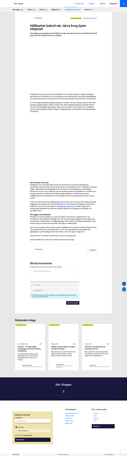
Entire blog (21, 427)
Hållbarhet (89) (69, 416)
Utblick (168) (68, 423)
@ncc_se (96, 418)
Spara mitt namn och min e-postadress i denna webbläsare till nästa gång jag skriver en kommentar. (54, 296)
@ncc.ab (96, 413)
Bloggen (91, 3)
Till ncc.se (96, 426)
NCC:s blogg (18, 4)
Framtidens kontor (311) (72, 413)
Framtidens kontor (76, 18)
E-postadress (18, 418)
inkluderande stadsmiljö (65, 206)
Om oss (102, 3)
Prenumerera (20, 440)
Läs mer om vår (23, 435)
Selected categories (23, 430)
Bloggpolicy (114, 3)
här (75, 236)
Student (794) (69, 421)
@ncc (95, 416)
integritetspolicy (28, 435)
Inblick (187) (68, 418)
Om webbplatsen (109, 454)
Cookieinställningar (63, 454)
